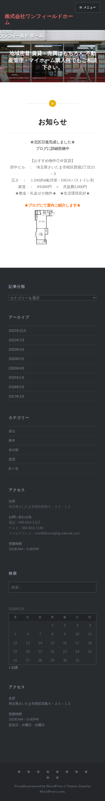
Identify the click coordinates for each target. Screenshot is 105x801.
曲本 (12, 440)
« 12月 (13, 667)
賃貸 (12, 459)
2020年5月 (16, 359)
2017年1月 (16, 396)
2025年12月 (17, 331)
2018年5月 (16, 387)
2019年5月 (16, 377)
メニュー (90, 7)
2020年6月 (16, 349)
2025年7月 (16, 340)
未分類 (13, 450)
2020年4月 (16, 368)
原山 (12, 431)
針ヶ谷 (13, 468)
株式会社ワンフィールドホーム (39, 19)
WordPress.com (52, 791)
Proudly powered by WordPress (39, 786)
